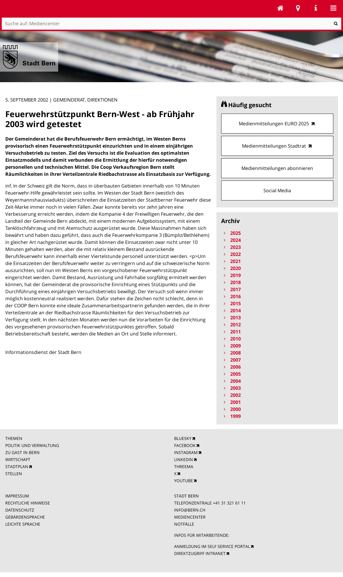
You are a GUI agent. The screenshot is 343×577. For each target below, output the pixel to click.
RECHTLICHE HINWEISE (27, 503)
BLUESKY (182, 438)
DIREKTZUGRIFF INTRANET (200, 553)
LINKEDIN (183, 459)
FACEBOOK (185, 445)
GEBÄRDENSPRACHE (25, 517)
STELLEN (13, 473)
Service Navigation (316, 8)
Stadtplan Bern (298, 8)
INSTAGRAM (186, 452)
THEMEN (13, 438)
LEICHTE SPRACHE (22, 524)
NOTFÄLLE (184, 524)
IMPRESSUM (17, 496)
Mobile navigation (333, 8)
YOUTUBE (183, 480)
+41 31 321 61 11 (229, 503)
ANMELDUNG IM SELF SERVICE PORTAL (212, 546)
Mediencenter (280, 8)
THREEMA (183, 466)
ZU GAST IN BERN (22, 452)
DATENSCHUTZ (19, 510)
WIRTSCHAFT (17, 459)
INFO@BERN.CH (189, 510)
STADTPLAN (16, 466)
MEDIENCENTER (190, 517)
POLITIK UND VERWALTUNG (32, 445)
